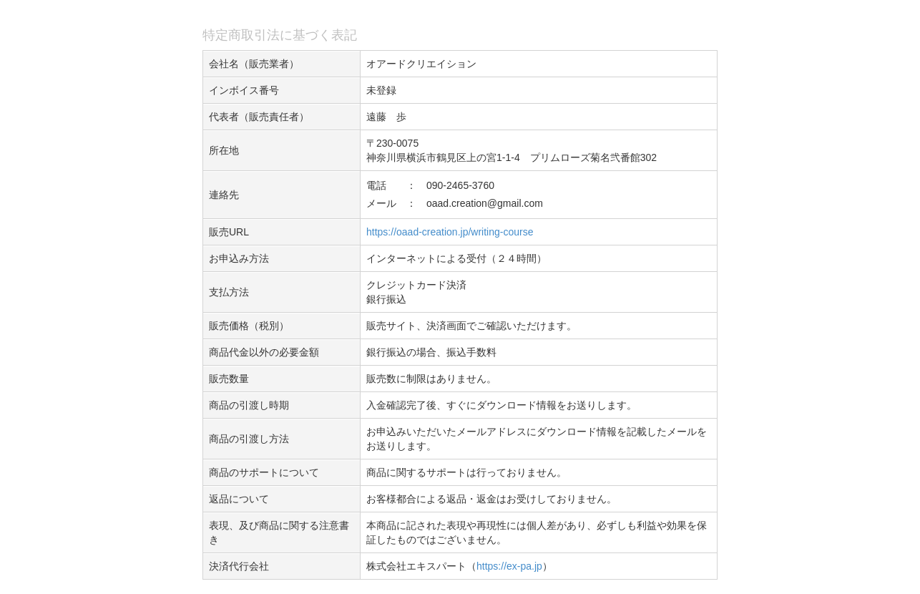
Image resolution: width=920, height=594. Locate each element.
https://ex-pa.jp (509, 566)
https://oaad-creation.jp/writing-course (449, 232)
